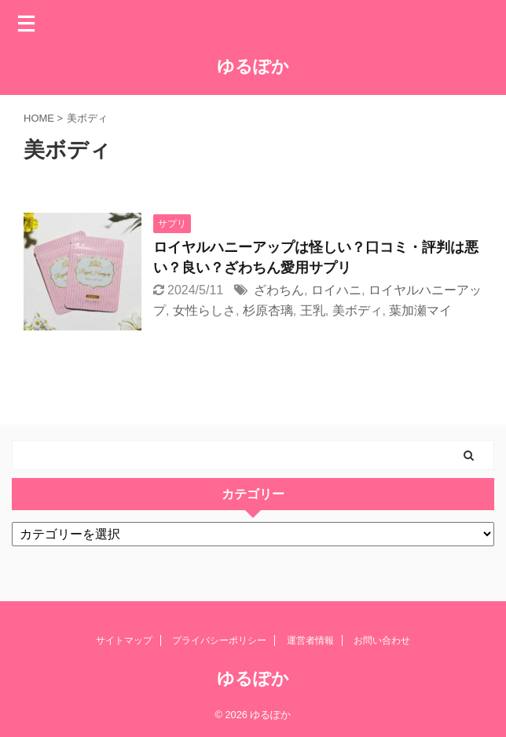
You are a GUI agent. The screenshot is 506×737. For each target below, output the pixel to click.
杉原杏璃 (268, 310)
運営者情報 (310, 640)
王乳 (312, 310)
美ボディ (357, 310)
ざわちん (279, 290)
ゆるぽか (253, 66)
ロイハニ (336, 290)
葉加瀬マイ (420, 310)
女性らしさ (204, 310)
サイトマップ (124, 640)
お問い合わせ (382, 640)
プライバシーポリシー (219, 640)
